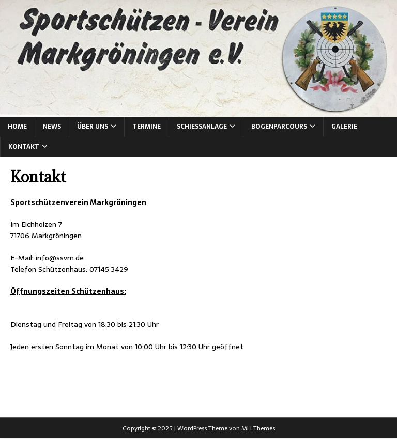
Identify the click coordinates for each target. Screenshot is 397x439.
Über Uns (92, 126)
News (52, 126)
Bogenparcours (279, 126)
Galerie (344, 126)
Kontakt (23, 147)
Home (17, 126)
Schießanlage (202, 126)
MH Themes (258, 428)
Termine (146, 126)
